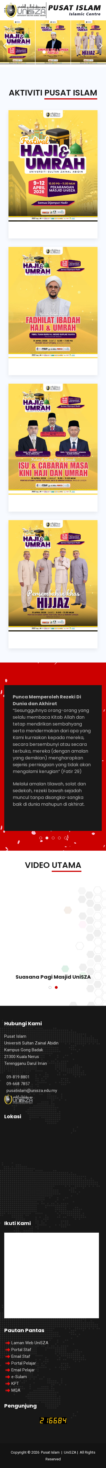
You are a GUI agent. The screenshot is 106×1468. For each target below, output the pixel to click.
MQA (15, 1390)
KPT (15, 1383)
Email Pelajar (23, 1370)
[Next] (100, 42)
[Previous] (5, 42)
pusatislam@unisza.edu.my (32, 1090)
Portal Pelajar (23, 1363)
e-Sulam (19, 1376)
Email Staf (20, 1356)
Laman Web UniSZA (26, 1342)
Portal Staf (21, 1349)
